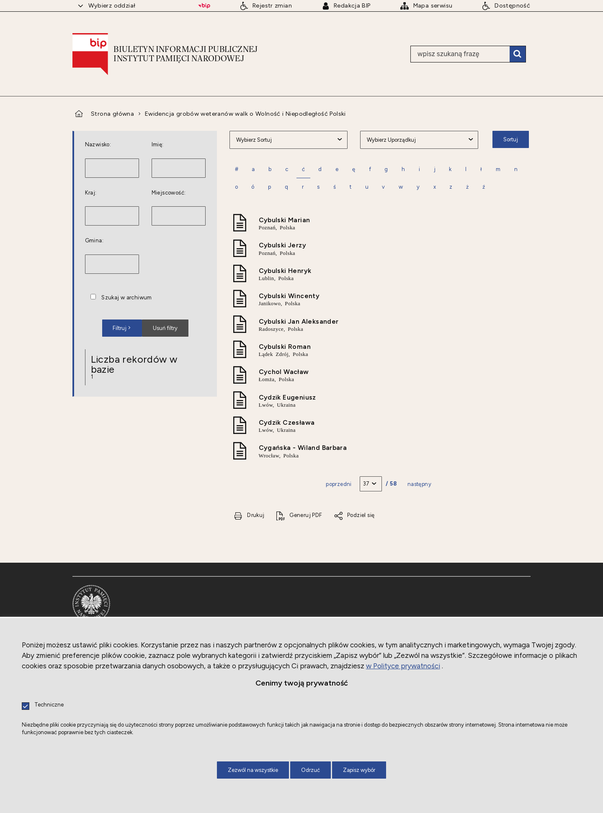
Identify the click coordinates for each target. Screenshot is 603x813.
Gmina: (94, 241)
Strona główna (112, 113)
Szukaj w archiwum (126, 298)
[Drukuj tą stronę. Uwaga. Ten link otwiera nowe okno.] (249, 516)
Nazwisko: (98, 145)
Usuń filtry (160, 325)
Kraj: (91, 193)
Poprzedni (339, 484)
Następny (419, 484)
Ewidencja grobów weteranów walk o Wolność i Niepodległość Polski (245, 113)
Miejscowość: (169, 193)
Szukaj (518, 54)
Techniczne (49, 705)
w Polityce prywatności (403, 666)
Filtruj (119, 328)
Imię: (158, 145)
